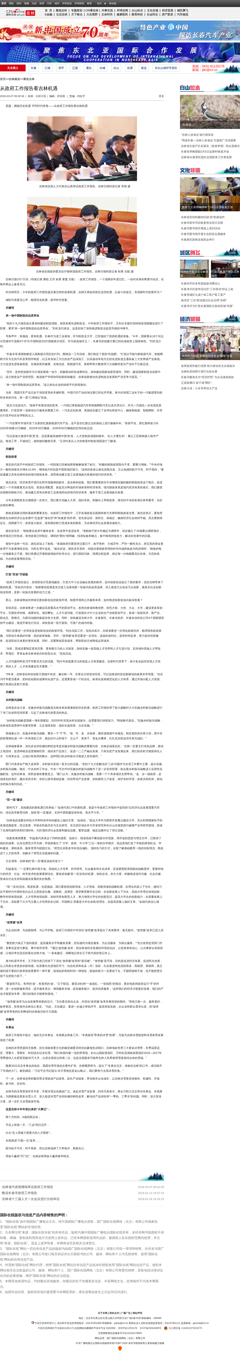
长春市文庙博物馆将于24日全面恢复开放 (207, 207)
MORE (232, 88)
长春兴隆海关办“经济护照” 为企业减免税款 (207, 377)
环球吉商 (122, 10)
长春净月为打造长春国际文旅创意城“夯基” (207, 306)
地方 (99, 3)
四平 (61, 68)
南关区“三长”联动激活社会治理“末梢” (204, 300)
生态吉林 (61, 14)
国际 (11, 3)
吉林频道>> (16, 79)
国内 (19, 3)
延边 (144, 68)
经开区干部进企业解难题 (194, 273)
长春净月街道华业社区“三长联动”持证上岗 (207, 289)
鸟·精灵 (186, 124)
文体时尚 (107, 14)
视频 (26, 3)
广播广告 (126, 1313)
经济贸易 (167, 10)
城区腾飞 (183, 10)
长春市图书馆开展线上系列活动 (200, 228)
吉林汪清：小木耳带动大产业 (199, 388)
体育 (41, 3)
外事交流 (107, 10)
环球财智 (79, 3)
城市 (57, 3)
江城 (47, 68)
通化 (89, 68)
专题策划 (76, 10)
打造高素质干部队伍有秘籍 (225, 273)
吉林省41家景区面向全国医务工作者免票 (206, 157)
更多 (161, 96)
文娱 (34, 3)
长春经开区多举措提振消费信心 (200, 283)
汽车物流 (182, 14)
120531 (131, 1328)
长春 (33, 68)
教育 (89, 3)
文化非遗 (152, 10)
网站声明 (137, 1313)
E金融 (48, 14)
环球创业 (67, 3)
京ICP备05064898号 (150, 1328)
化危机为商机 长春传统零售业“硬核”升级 (207, 355)
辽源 (75, 68)
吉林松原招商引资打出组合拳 (199, 371)
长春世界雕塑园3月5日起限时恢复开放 (205, 151)
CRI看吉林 (91, 10)
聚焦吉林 (61, 10)
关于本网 (102, 1313)
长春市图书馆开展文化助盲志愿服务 (203, 234)
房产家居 (167, 14)
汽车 (49, 3)
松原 (130, 68)
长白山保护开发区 (166, 68)
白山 (116, 68)
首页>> (4, 79)
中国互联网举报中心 (45, 1323)
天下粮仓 (76, 14)
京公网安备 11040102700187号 (183, 1328)
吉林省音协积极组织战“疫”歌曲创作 (203, 217)
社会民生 (152, 14)
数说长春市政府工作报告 (19, 1193)
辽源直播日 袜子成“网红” (196, 382)
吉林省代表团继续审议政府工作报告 (27, 1187)
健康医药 (122, 14)
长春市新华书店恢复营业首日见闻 (202, 222)
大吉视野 (92, 14)
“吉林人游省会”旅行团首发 (197, 134)
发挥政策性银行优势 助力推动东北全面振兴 (208, 365)
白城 (102, 68)
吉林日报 (41, 96)
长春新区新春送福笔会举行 (198, 239)
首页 (3, 3)
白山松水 (137, 10)
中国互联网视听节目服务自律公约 (56, 1328)
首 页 (48, 10)
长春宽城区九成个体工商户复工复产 (203, 294)
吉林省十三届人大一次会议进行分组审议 (31, 1199)
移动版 (112, 3)
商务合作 (114, 1313)
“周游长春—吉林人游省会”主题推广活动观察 (208, 140)
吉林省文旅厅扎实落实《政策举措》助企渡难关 (210, 146)
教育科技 (137, 14)
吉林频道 (19, 12)
